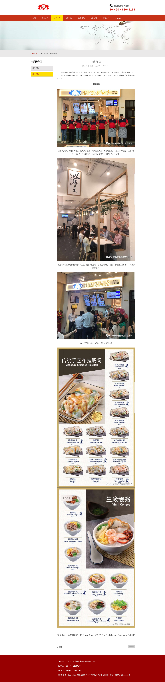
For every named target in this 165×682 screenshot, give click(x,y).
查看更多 (132, 647)
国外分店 (54, 53)
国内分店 (35, 68)
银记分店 (46, 53)
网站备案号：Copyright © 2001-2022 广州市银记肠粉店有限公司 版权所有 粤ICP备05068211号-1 (95, 675)
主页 (40, 53)
